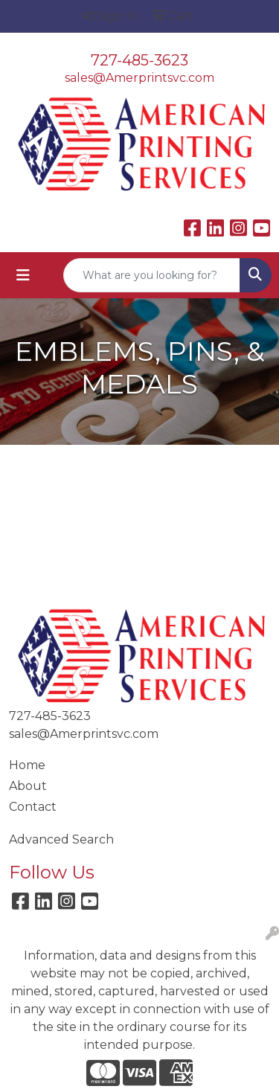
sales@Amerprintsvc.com (139, 78)
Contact (33, 807)
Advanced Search (61, 839)
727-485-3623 (139, 60)
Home (27, 765)
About (28, 786)
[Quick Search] (151, 275)
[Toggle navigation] (23, 275)
